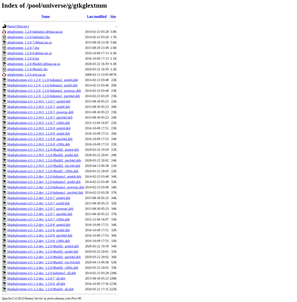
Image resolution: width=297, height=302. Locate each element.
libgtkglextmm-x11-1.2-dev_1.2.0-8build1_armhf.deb (42, 251)
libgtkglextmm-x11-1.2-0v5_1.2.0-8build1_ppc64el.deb (44, 160)
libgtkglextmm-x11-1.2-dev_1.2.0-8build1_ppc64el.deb (44, 257)
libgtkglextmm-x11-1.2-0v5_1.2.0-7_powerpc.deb (40, 112)
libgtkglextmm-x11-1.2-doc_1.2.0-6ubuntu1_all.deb (41, 273)
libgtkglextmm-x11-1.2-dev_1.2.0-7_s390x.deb (38, 219)
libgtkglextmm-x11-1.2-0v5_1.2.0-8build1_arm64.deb (43, 149)
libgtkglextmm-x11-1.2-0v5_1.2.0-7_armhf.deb (38, 107)
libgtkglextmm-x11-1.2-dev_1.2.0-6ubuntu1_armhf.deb (44, 182)
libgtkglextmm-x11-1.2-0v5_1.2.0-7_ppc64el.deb (40, 117)
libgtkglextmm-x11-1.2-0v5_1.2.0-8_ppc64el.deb (40, 139)
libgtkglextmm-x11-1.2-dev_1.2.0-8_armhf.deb (38, 230)
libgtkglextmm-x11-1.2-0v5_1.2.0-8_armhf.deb (38, 133)
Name (45, 16)
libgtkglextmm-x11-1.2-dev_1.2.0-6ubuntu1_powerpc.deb (45, 187)
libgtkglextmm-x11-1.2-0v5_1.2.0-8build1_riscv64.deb (43, 166)
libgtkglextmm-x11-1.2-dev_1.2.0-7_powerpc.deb (40, 208)
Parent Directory (18, 26)
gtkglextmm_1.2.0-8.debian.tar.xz (29, 53)
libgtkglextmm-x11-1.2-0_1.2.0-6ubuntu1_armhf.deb (42, 85)
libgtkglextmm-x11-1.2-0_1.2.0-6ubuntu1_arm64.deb (42, 80)
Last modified (97, 16)
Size (113, 16)
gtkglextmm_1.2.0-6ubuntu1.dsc (28, 37)
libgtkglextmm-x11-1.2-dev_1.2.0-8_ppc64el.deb (39, 235)
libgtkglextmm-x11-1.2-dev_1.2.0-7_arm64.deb (38, 198)
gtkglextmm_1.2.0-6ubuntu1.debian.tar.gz (35, 31)
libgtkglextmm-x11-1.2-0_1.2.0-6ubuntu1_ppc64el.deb (43, 96)
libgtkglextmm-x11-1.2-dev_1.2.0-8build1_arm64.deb (43, 246)
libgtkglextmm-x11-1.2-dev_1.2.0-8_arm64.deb (38, 224)
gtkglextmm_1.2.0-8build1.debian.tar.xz (33, 64)
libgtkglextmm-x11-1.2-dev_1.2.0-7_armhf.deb (38, 203)
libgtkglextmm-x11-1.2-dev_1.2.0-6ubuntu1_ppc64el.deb (45, 192)
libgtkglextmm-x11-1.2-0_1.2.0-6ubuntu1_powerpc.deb (44, 90)
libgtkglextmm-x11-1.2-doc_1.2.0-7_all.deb (36, 278)
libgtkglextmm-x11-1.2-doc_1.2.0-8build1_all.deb (40, 289)
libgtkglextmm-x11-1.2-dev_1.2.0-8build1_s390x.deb (42, 267)
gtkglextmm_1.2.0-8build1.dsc (27, 69)
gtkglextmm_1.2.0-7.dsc (23, 48)
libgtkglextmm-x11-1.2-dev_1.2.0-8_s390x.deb (38, 241)
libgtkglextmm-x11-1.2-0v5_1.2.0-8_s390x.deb (38, 144)
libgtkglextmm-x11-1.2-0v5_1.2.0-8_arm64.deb (39, 128)
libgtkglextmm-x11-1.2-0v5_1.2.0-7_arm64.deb (39, 101)
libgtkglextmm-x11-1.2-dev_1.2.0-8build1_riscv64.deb (43, 262)
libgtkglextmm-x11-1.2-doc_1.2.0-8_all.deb (36, 283)
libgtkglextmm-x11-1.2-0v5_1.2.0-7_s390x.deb (38, 123)
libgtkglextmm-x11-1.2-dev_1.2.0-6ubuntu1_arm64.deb (44, 176)
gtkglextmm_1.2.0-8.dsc (23, 58)
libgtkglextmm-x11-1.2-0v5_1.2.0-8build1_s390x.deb (42, 171)
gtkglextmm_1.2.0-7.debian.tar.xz (29, 42)
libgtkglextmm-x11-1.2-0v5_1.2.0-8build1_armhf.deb (42, 155)
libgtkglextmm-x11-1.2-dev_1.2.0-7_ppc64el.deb (39, 214)
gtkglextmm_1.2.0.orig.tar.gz (26, 74)
